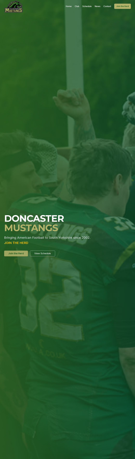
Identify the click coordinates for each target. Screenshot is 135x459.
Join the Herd (122, 6)
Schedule (87, 6)
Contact (107, 6)
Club (77, 6)
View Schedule (42, 254)
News (97, 6)
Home (69, 6)
